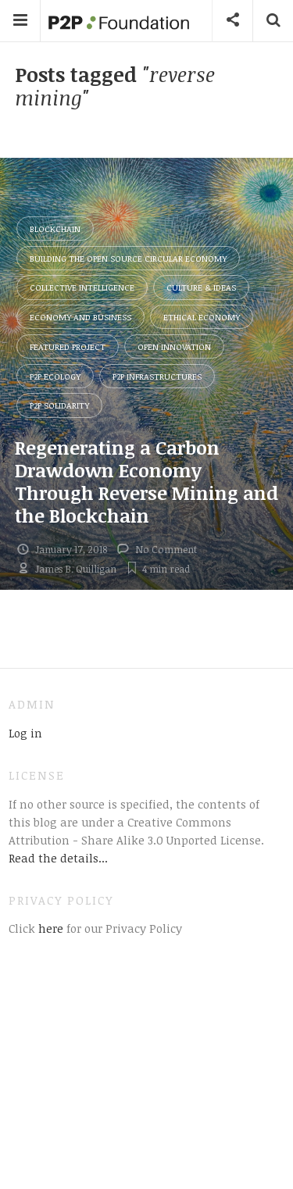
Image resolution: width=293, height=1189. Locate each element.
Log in (25, 733)
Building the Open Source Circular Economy (128, 258)
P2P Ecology (55, 376)
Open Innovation (174, 346)
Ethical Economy (201, 317)
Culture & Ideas (201, 287)
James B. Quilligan (75, 569)
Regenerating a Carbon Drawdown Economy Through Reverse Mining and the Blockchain (146, 480)
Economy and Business (80, 317)
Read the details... (58, 858)
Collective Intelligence (82, 287)
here (49, 928)
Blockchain (55, 228)
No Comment (166, 549)
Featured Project (67, 346)
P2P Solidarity (59, 405)
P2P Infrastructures (157, 376)
